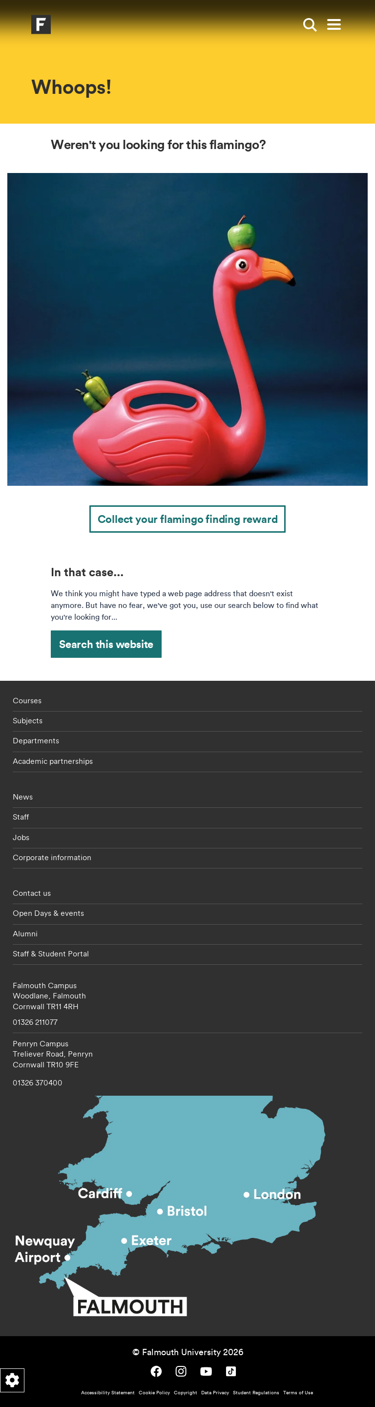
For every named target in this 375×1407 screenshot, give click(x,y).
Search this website (106, 644)
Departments (36, 740)
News (23, 796)
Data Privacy (215, 1392)
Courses (27, 700)
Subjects (27, 720)
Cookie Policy (154, 1392)
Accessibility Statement (108, 1392)
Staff (21, 817)
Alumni (25, 933)
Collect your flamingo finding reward (188, 519)
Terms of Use (298, 1392)
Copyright (185, 1392)
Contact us (32, 893)
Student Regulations (256, 1392)
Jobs (21, 837)
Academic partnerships (53, 761)
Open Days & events (48, 913)
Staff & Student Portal (51, 953)
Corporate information (52, 857)
